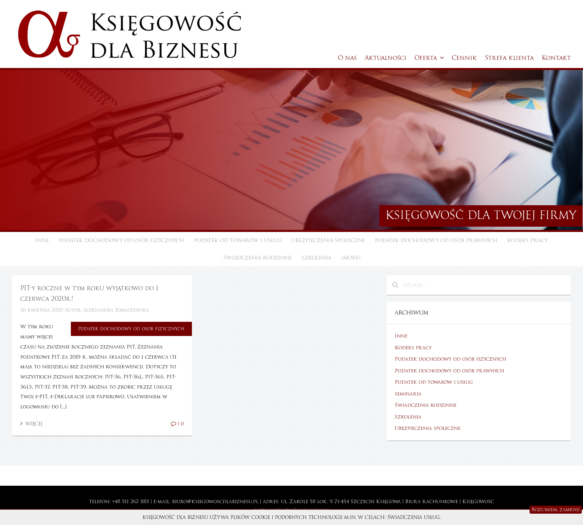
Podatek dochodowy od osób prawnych (436, 240)
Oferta (429, 58)
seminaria (408, 394)
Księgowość (478, 501)
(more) (350, 258)
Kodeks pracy (527, 240)
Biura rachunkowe (431, 501)
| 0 (177, 424)
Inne (42, 240)
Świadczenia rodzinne (257, 258)
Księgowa (388, 501)
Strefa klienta (509, 58)
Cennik (464, 58)
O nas (347, 58)
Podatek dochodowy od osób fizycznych (121, 240)
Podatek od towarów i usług (238, 240)
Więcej (31, 424)
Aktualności (385, 58)
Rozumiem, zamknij (556, 509)
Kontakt (556, 58)
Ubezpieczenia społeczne (328, 240)
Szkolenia (316, 258)
